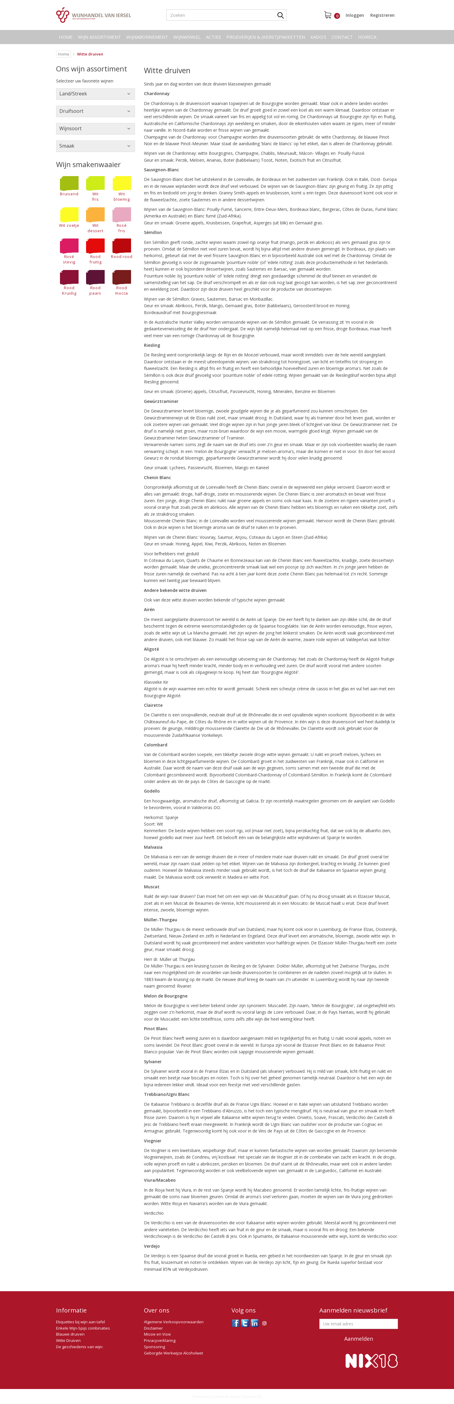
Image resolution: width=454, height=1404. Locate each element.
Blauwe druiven (70, 1334)
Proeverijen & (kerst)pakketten (265, 37)
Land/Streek (73, 93)
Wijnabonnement (147, 37)
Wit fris (95, 189)
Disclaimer (153, 1328)
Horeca (367, 37)
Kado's (318, 37)
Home (66, 37)
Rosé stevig (69, 251)
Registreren (382, 15)
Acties (213, 37)
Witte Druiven (68, 1340)
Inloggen (355, 15)
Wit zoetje (69, 217)
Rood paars (95, 283)
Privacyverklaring (159, 1340)
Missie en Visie (157, 1334)
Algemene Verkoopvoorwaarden (174, 1321)
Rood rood (121, 248)
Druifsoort (71, 111)
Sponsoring (154, 1346)
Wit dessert (95, 220)
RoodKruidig (69, 283)
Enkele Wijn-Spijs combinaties (83, 1328)
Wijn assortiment (99, 37)
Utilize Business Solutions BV (238, 1396)
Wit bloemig (121, 189)
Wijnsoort (70, 128)
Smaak (66, 145)
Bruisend (69, 186)
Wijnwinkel (187, 37)
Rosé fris (121, 220)
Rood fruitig (95, 251)
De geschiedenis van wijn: (79, 1346)
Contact (342, 37)
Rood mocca (121, 283)
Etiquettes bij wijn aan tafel (80, 1321)
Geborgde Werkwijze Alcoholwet (173, 1353)
